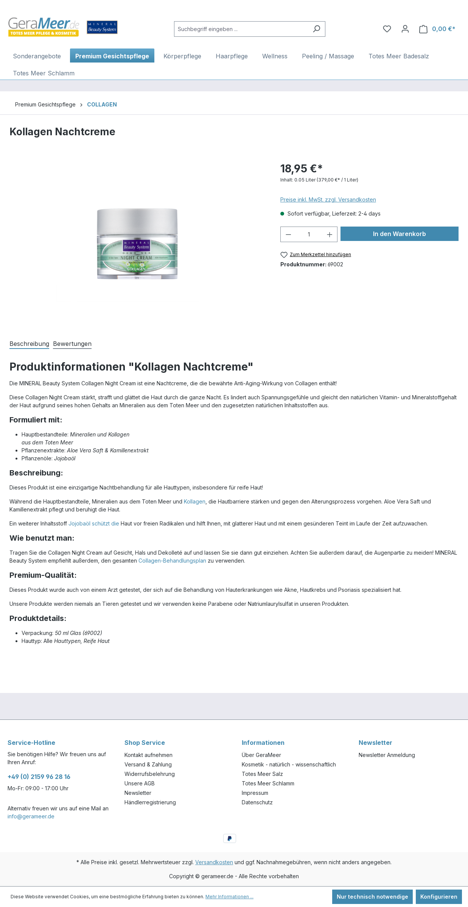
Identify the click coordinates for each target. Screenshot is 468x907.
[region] (137, 242)
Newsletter (137, 793)
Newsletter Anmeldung (387, 755)
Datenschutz (257, 802)
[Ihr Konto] (405, 28)
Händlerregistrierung (150, 802)
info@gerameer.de (31, 816)
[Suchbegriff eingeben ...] (241, 29)
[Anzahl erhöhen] (330, 234)
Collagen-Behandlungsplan (172, 560)
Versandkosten (214, 862)
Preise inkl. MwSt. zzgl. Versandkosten (328, 199)
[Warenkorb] (437, 29)
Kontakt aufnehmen (148, 755)
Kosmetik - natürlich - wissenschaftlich (289, 764)
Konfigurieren (438, 896)
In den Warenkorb (399, 234)
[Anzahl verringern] (288, 234)
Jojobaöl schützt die (93, 523)
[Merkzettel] (387, 28)
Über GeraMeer (261, 755)
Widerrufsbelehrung (149, 774)
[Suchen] (316, 29)
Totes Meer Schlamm (268, 783)
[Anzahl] (308, 234)
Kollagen (194, 501)
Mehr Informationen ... (229, 896)
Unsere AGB (139, 783)
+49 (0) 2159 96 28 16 (39, 776)
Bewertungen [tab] (72, 343)
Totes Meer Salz (262, 774)
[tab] (29, 343)
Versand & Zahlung (148, 764)
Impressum (255, 793)
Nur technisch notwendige (372, 896)
